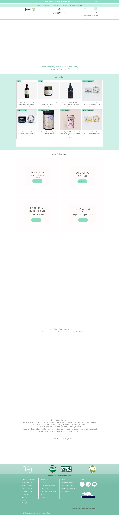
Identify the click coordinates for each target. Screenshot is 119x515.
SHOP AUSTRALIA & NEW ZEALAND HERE (89, 15)
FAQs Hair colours (27, 482)
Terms (24, 500)
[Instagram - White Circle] (88, 484)
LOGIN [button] (80, 5)
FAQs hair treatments (28, 485)
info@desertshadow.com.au (86, 506)
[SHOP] (37, 181)
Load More (59, 142)
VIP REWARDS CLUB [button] (74, 5)
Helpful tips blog (27, 488)
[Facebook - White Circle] (82, 484)
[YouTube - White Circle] (94, 484)
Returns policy (26, 494)
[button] (42, 5)
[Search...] (87, 8)
